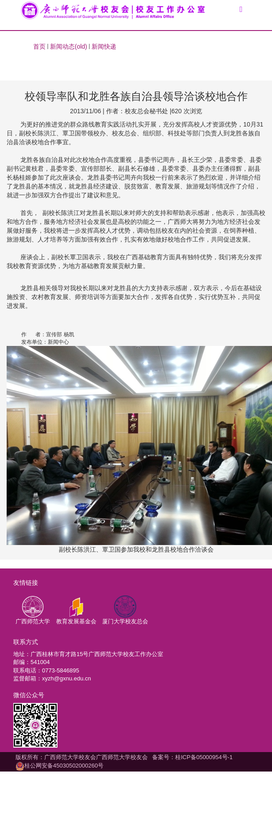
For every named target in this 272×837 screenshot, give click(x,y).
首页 (39, 46)
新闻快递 (104, 46)
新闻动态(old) (68, 46)
